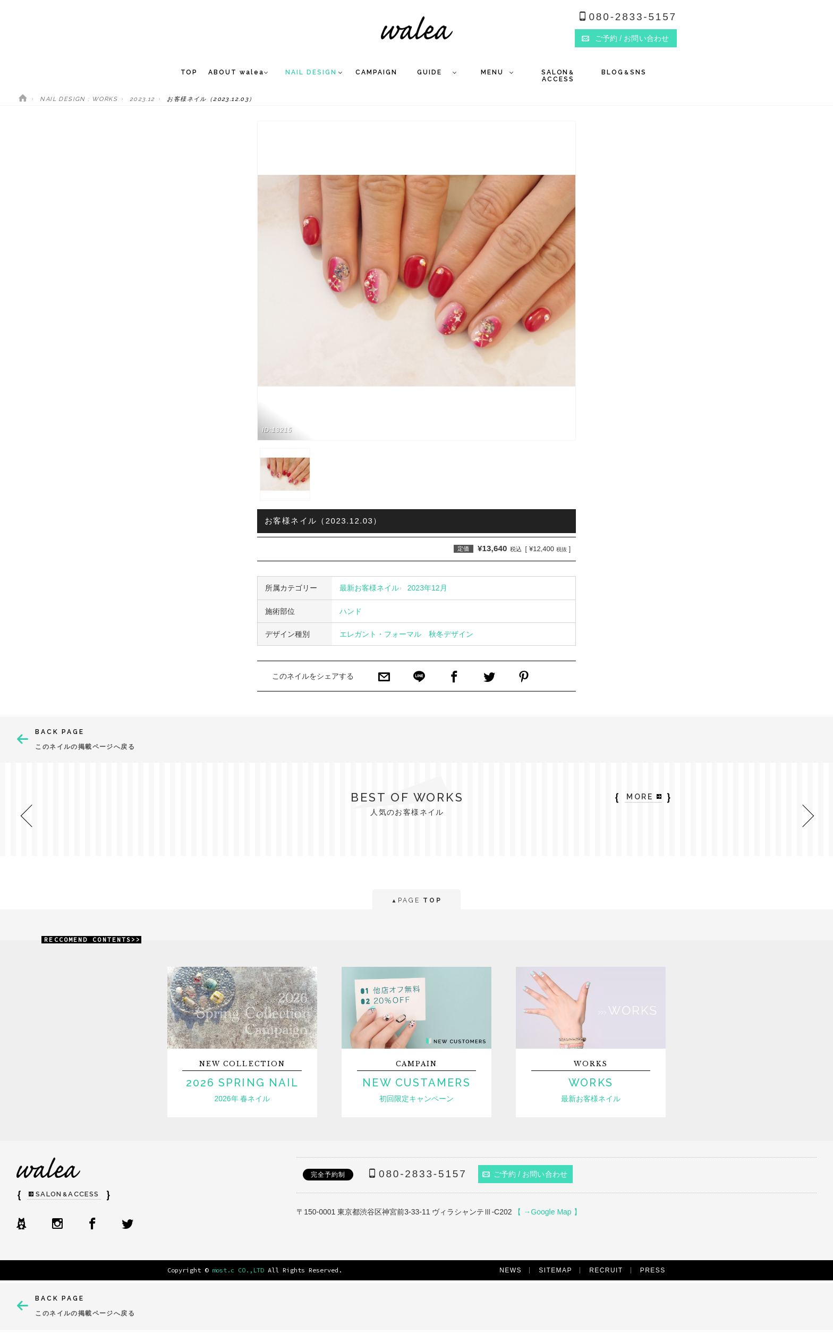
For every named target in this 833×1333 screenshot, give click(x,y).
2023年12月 (427, 588)
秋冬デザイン (451, 634)
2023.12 (142, 99)
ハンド (350, 611)
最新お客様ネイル (369, 588)
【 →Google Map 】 (547, 1212)
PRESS (653, 1270)
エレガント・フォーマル (380, 634)
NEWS (510, 1270)
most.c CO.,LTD (238, 1270)
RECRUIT (606, 1270)
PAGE (416, 901)
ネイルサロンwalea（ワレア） (417, 28)
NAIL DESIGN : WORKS (78, 99)
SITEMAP (555, 1270)
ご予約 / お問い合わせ (525, 1174)
